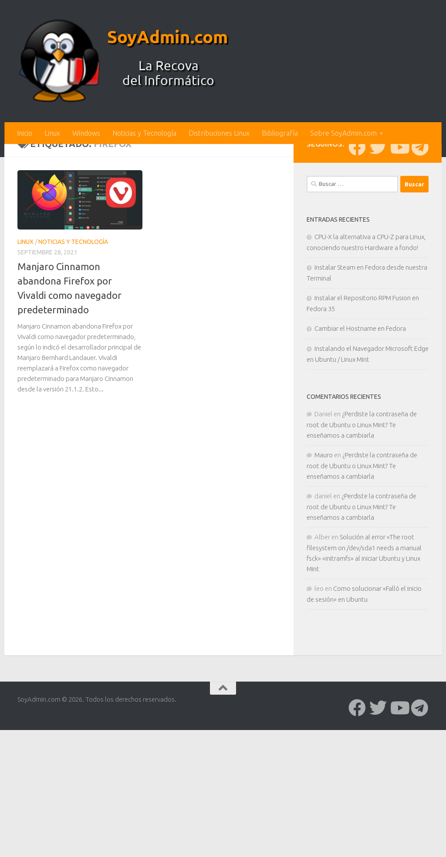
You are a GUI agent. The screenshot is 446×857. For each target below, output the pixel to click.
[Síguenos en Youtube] (399, 291)
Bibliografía (280, 133)
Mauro (323, 599)
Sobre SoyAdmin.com (343, 133)
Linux (52, 133)
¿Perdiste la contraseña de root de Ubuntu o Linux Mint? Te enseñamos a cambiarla (362, 568)
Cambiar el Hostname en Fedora (360, 472)
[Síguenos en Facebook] (357, 291)
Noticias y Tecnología (144, 133)
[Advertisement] (223, 209)
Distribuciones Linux (219, 133)
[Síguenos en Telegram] (420, 291)
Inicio (24, 133)
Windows (86, 133)
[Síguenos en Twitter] (378, 291)
